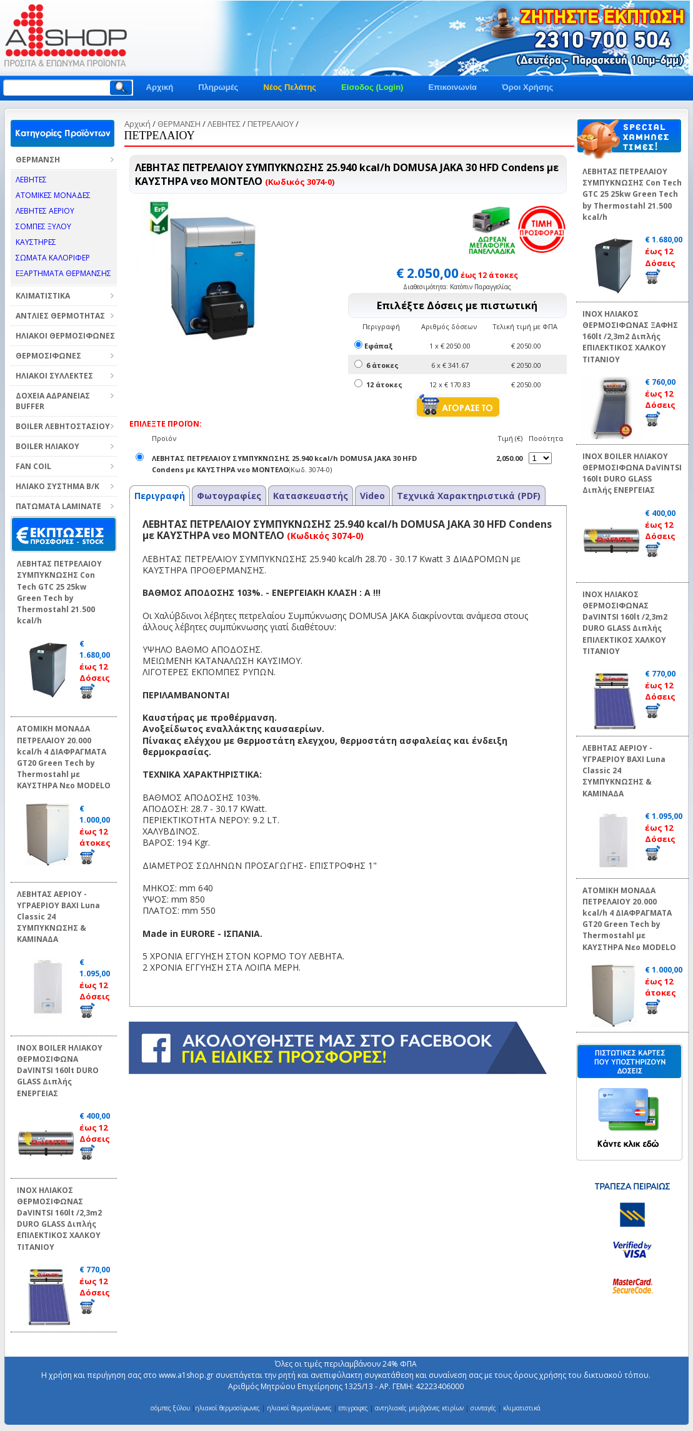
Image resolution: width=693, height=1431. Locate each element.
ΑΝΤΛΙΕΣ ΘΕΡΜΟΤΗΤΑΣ (60, 315)
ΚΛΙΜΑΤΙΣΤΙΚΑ (43, 295)
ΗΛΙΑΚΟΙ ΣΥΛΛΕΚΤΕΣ (54, 375)
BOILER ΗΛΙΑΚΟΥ (47, 446)
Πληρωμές (218, 87)
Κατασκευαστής (310, 496)
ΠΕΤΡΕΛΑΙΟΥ (270, 123)
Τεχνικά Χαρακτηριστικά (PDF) (469, 496)
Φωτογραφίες (229, 496)
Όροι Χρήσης (527, 87)
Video (372, 496)
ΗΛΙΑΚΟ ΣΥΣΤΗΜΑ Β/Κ (57, 486)
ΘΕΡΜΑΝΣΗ (38, 159)
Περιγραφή (159, 496)
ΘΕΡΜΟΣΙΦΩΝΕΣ (48, 355)
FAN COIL (33, 466)
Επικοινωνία (452, 87)
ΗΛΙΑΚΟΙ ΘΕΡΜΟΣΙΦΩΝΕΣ (65, 335)
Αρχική (160, 87)
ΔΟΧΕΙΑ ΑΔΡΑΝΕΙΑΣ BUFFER (53, 401)
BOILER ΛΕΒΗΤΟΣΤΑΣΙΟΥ (63, 426)
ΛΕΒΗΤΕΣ (224, 123)
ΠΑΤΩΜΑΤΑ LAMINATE (58, 506)
